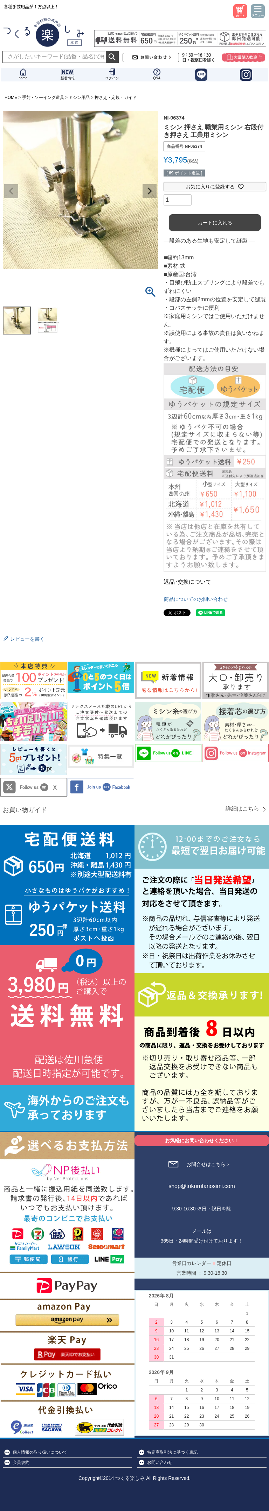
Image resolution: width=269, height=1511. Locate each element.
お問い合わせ (159, 1462)
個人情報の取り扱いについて (40, 1452)
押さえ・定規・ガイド (116, 97)
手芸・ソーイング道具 (43, 97)
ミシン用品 (79, 97)
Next (150, 191)
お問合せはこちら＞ (208, 1164)
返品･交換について (187, 582)
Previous (11, 191)
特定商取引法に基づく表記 (172, 1452)
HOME (11, 97)
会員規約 (21, 1462)
